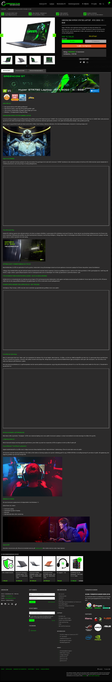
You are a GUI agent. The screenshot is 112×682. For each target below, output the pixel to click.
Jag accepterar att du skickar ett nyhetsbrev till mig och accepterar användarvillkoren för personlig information (41, 617)
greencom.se (63, 656)
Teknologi (61, 607)
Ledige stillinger (64, 654)
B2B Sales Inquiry (65, 653)
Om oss (61, 600)
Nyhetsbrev (31, 669)
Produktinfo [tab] (6, 70)
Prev (1, 35)
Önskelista (95, 41)
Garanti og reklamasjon (65, 620)
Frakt (2, 669)
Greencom (33, 630)
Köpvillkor (9, 669)
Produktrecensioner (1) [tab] (36, 70)
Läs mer (53, 620)
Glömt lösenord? (51, 602)
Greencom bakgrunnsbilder (66, 605)
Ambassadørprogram (66, 651)
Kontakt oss (62, 616)
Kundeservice (38, 548)
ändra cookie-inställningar (94, 675)
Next (54, 35)
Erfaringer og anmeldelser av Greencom (70, 602)
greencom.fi (63, 660)
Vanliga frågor (45, 669)
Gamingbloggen (63, 604)
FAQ (60, 624)
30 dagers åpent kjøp (65, 618)
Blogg (37, 669)
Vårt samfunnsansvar (64, 626)
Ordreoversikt (62, 596)
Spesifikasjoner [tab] (20, 70)
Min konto (61, 594)
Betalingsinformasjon (66, 640)
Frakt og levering (63, 622)
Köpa (72, 41)
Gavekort (61, 598)
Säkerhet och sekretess (19, 669)
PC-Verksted (63, 636)
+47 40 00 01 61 (9, 596)
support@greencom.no (10, 598)
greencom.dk (63, 658)
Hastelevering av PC (65, 638)
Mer (100, 4)
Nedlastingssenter (65, 642)
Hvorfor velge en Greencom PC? (69, 634)
